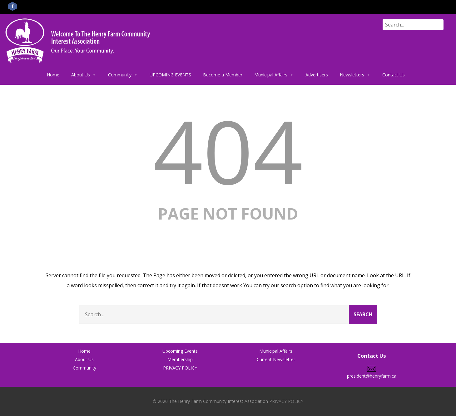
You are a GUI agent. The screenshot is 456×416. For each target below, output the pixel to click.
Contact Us (393, 75)
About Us (83, 75)
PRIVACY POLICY (180, 368)
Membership (180, 359)
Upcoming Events (180, 351)
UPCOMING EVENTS (170, 75)
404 (228, 150)
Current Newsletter (276, 359)
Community (123, 75)
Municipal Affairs (274, 75)
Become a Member (222, 75)
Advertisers (316, 75)
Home (53, 75)
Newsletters (355, 75)
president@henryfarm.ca (371, 373)
